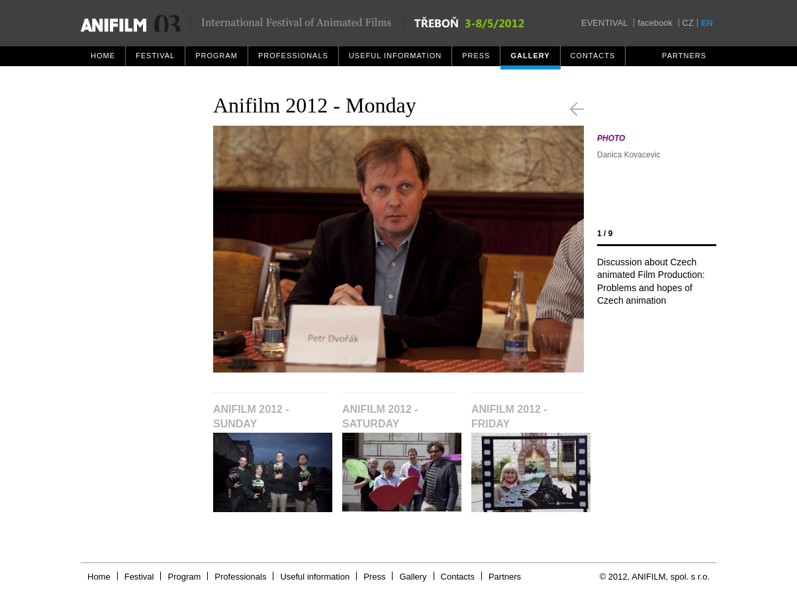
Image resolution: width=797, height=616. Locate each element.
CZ (688, 23)
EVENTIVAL (604, 23)
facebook (655, 23)
